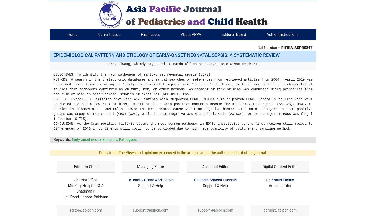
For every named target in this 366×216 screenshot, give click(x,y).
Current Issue (109, 34)
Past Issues (150, 34)
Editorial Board (234, 34)
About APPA (191, 34)
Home (72, 34)
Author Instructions (282, 34)
